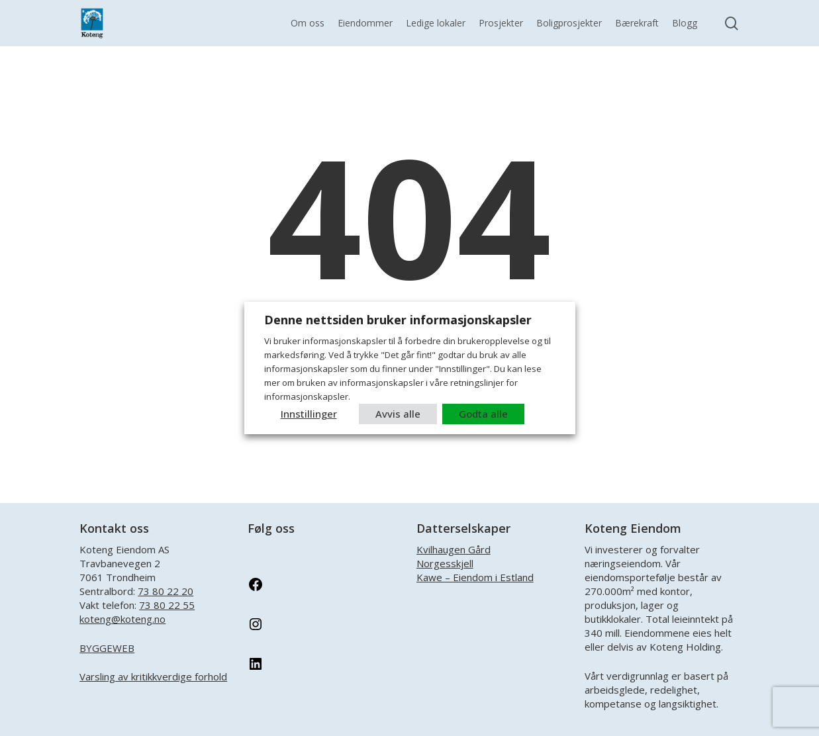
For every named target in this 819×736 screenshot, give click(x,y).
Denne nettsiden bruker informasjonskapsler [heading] (398, 320)
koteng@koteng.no (122, 618)
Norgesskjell (444, 563)
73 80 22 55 (167, 605)
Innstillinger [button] (309, 413)
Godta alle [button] (483, 413)
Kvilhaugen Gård (453, 549)
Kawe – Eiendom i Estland (475, 577)
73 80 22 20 (165, 591)
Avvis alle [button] (397, 413)
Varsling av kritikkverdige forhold (153, 676)
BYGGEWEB (106, 648)
